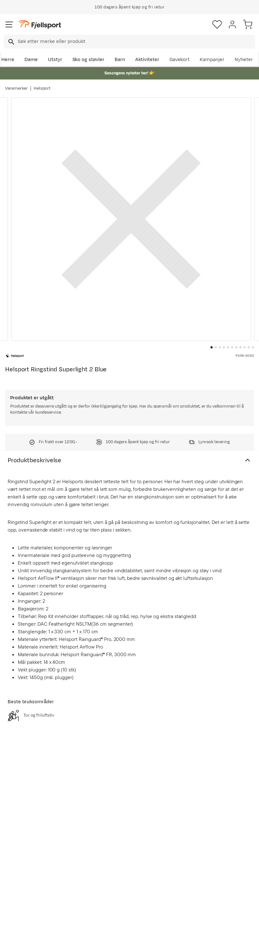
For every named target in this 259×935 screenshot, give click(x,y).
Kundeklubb (125, 839)
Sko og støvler (88, 59)
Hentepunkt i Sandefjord (21, 889)
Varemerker (16, 88)
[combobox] (129, 42)
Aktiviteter (147, 59)
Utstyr (55, 59)
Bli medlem (232, 771)
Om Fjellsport (127, 829)
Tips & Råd (18, 874)
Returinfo (17, 864)
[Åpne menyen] (9, 24)
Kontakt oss (19, 902)
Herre (7, 59)
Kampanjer (212, 59)
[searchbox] (136, 42)
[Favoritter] (217, 24)
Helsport (42, 88)
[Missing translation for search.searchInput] (10, 42)
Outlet (66, 870)
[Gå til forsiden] (39, 24)
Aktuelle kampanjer (71, 839)
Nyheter (244, 59)
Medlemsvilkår (128, 849)
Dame (31, 59)
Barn (120, 59)
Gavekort (179, 59)
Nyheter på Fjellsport (71, 856)
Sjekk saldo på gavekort (22, 850)
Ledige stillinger (122, 863)
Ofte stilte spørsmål (18, 833)
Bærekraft (123, 877)
